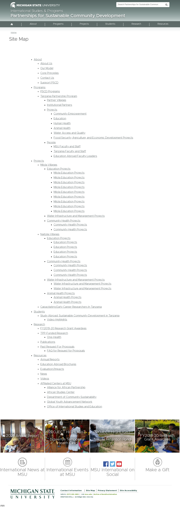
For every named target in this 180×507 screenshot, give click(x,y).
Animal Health (62, 128)
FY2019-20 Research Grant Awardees (63, 328)
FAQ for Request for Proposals (66, 350)
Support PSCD (49, 82)
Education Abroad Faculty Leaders (75, 156)
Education (60, 118)
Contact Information (71, 490)
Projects (84, 24)
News (43, 374)
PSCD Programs (50, 91)
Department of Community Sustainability (71, 397)
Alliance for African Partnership (66, 387)
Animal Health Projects (61, 293)
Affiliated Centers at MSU (55, 383)
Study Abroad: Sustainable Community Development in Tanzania (79, 315)
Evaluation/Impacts (52, 369)
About (33, 24)
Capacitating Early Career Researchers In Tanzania (71, 307)
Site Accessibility (128, 490)
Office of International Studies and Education (74, 406)
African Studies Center (61, 392)
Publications (47, 342)
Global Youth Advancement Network (69, 402)
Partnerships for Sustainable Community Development (68, 16)
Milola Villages (48, 165)
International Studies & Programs (37, 11)
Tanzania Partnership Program (58, 96)
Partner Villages (56, 100)
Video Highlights (57, 319)
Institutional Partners (59, 105)
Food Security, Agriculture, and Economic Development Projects (93, 137)
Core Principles (49, 73)
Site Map (90, 490)
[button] (22, 436)
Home (14, 32)
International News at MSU (22, 472)
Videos (44, 378)
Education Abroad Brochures (58, 364)
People (51, 142)
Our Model (46, 68)
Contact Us (47, 78)
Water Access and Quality (69, 133)
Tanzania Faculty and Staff (70, 151)
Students (110, 24)
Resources (163, 24)
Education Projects (58, 169)
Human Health (62, 123)
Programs (58, 24)
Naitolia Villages (49, 234)
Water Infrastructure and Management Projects (76, 216)
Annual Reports (50, 359)
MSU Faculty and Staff (67, 146)
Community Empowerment (70, 113)
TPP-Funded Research (54, 333)
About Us (46, 63)
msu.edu (88, 494)
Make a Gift (158, 470)
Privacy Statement (107, 490)
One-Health (54, 337)
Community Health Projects (63, 220)
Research (136, 24)
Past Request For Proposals (57, 346)
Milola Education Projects (69, 172)
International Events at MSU (67, 472)
